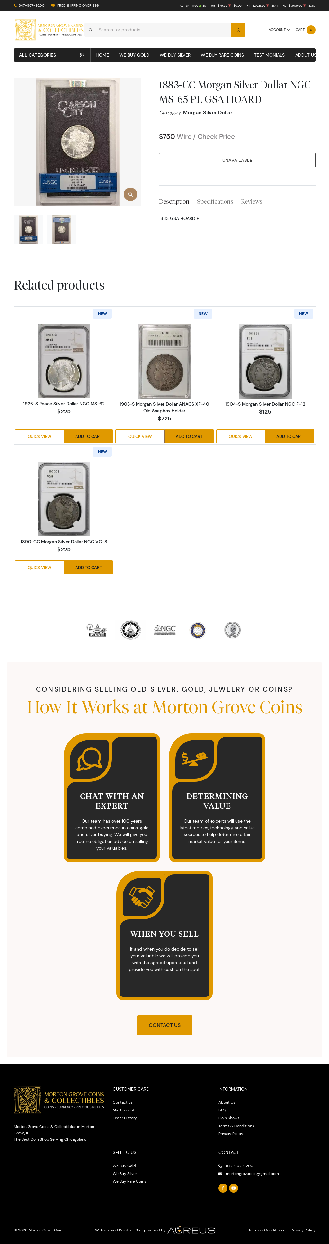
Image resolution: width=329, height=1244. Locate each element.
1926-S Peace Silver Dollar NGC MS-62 (64, 404)
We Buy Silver (175, 55)
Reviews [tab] (251, 201)
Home (102, 55)
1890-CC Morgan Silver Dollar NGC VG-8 (64, 542)
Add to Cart (88, 436)
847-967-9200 (32, 6)
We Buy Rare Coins (222, 55)
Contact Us (165, 1025)
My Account (124, 1110)
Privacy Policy (230, 1133)
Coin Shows (228, 1117)
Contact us (123, 1102)
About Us (305, 55)
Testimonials (269, 55)
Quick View (39, 436)
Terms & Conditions (236, 1125)
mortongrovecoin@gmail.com (252, 1173)
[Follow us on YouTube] (233, 1188)
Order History (125, 1117)
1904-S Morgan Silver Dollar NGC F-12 (265, 404)
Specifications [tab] (215, 201)
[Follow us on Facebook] (222, 1188)
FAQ (222, 1110)
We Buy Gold (134, 55)
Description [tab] (174, 201)
